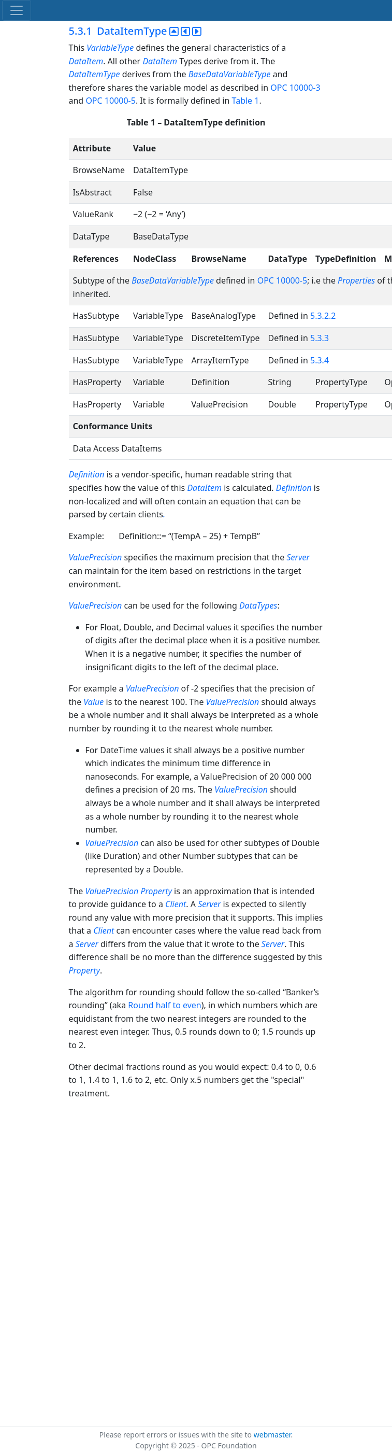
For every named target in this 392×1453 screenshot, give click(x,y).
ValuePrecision (96, 557)
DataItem (86, 61)
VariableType (110, 47)
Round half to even (164, 1005)
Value (93, 702)
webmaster (272, 1435)
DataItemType (94, 74)
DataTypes (258, 605)
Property (156, 891)
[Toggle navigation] (16, 10)
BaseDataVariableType (229, 74)
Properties (356, 280)
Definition (88, 474)
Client (175, 904)
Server (298, 557)
